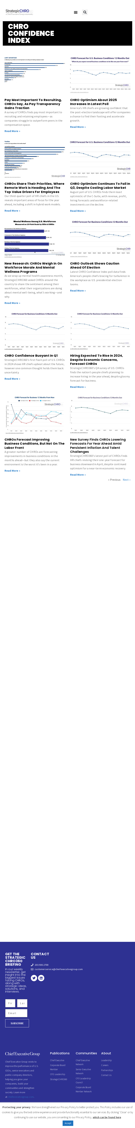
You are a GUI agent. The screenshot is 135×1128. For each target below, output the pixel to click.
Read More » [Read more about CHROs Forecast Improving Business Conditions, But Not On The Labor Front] (12, 470)
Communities (86, 1053)
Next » (126, 479)
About (106, 1053)
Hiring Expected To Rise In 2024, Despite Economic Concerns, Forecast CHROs (96, 359)
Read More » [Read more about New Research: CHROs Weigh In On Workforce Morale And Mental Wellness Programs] (12, 303)
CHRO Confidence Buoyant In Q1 (31, 355)
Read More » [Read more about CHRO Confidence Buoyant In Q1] (12, 378)
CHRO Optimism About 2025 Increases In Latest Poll (93, 102)
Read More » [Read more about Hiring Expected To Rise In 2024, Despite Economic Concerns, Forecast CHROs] (78, 387)
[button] (75, 12)
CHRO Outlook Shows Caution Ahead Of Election (94, 265)
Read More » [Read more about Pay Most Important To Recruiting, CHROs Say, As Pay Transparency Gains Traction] (12, 131)
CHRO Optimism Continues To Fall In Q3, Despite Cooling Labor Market (100, 185)
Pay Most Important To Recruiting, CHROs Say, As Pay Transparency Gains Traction (33, 104)
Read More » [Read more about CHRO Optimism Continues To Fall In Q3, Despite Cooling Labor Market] (78, 210)
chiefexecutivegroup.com (21, 1096)
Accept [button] (68, 1123)
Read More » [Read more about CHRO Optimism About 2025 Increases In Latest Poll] (78, 127)
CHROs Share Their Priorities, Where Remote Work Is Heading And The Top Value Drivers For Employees (35, 187)
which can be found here (107, 1117)
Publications (60, 1053)
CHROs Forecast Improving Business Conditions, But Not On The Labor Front (35, 443)
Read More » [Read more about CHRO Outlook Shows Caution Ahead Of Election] (78, 290)
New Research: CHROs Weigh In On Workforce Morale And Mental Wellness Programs (33, 267)
